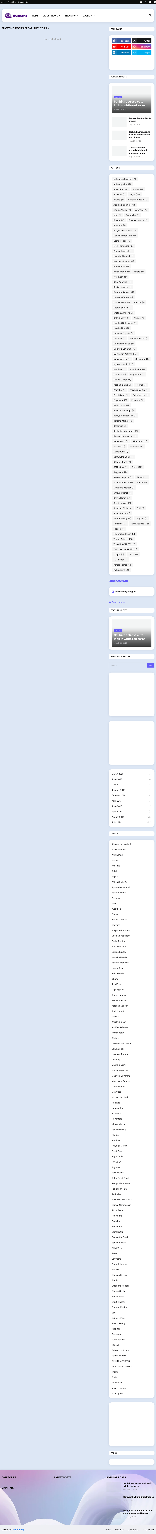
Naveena (119, 374)
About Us (11, 2)
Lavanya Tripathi (123, 333)
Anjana (118, 199)
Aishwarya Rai (122, 184)
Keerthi (139, 302)
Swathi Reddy (122, 518)
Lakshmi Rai (121, 328)
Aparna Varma (122, 209)
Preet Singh (121, 395)
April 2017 (131, 800)
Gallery (88, 15)
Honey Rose (121, 266)
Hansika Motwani (123, 261)
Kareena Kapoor (123, 297)
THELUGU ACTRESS (125, 549)
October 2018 (131, 795)
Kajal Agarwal (122, 281)
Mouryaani (142, 359)
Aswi (117, 215)
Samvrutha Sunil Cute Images (140, 119)
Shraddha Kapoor (123, 487)
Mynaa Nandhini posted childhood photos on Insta (138, 150)
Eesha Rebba (121, 240)
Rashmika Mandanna (125, 431)
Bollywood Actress (125, 230)
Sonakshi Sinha (122, 508)
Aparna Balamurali (124, 204)
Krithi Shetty (121, 317)
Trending (70, 15)
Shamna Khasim (123, 482)
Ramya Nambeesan (124, 415)
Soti (140, 508)
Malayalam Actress (125, 353)
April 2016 (131, 811)
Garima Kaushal (122, 251)
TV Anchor (120, 559)
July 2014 (131, 822)
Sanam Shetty (122, 461)
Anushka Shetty (137, 199)
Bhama (118, 220)
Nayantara (137, 374)
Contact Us (23, 2)
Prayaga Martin (139, 389)
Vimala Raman (122, 564)
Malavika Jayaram (124, 348)
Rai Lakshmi (121, 405)
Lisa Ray (119, 338)
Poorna (141, 384)
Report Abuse (118, 602)
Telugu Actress (123, 539)
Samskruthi (120, 451)
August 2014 (131, 817)
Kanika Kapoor (122, 287)
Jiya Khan (120, 276)
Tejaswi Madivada (124, 533)
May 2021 (131, 784)
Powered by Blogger (124, 591)
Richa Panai (121, 441)
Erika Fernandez (123, 245)
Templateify (18, 1529)
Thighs (118, 554)
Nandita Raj (137, 369)
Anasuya (119, 194)
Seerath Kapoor (122, 477)
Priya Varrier (140, 395)
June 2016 (131, 806)
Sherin (142, 482)
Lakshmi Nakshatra (124, 323)
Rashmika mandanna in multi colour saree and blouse (139, 135)
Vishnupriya (121, 569)
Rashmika (120, 425)
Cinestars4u (118, 581)
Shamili (142, 477)
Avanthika (132, 215)
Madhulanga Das (123, 343)
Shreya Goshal (122, 492)
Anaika (138, 189)
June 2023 (131, 779)
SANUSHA (120, 467)
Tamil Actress (140, 523)
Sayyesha (120, 472)
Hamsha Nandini (123, 256)
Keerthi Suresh (122, 307)
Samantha (136, 446)
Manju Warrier (121, 359)
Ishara (139, 271)
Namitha (119, 369)
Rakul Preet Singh (124, 410)
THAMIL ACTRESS (124, 544)
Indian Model (121, 271)
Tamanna (119, 523)
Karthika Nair (121, 302)
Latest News (50, 15)
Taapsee (141, 518)
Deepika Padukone (124, 235)
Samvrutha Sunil (123, 456)
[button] (150, 15)
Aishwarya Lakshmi (124, 179)
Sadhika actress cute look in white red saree (137, 1484)
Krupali (139, 317)
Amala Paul (120, 189)
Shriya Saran (121, 497)
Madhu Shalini (138, 338)
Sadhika (119, 446)
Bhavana (119, 225)
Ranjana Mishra (122, 420)
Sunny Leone (121, 513)
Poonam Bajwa (122, 384)
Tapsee (118, 528)
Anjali (135, 194)
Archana (141, 209)
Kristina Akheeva (123, 312)
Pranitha (119, 389)
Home (2, 2)
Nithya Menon (122, 379)
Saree (137, 467)
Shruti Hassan (122, 503)
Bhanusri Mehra (138, 220)
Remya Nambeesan (124, 436)
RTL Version (148, 1529)
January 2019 (131, 790)
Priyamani (120, 400)
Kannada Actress (123, 292)
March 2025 (131, 773)
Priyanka (137, 400)
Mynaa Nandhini (123, 364)
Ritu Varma (140, 441)
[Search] (128, 665)
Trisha (133, 554)
